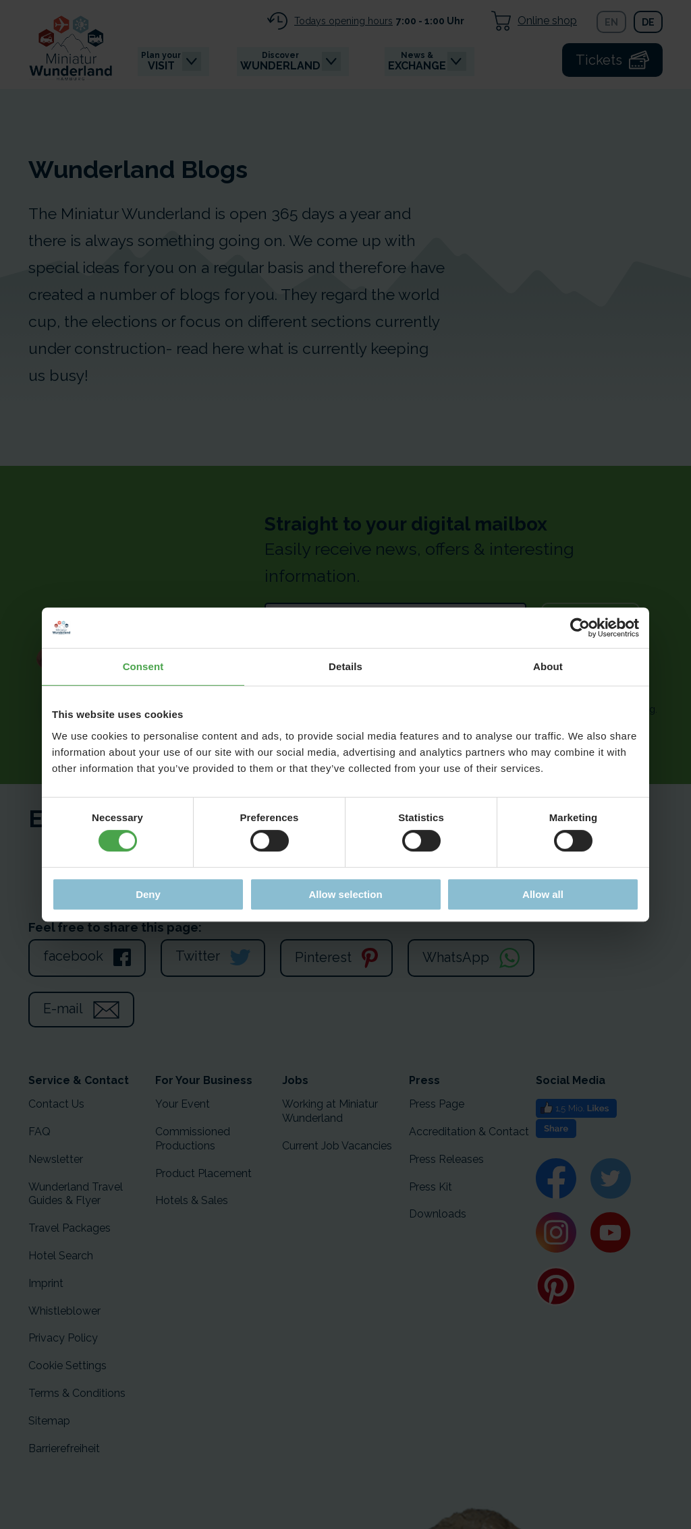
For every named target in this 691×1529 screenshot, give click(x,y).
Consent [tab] (143, 666)
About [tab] (548, 666)
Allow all (542, 894)
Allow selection (345, 894)
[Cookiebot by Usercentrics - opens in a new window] (580, 628)
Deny (148, 894)
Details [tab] (345, 666)
